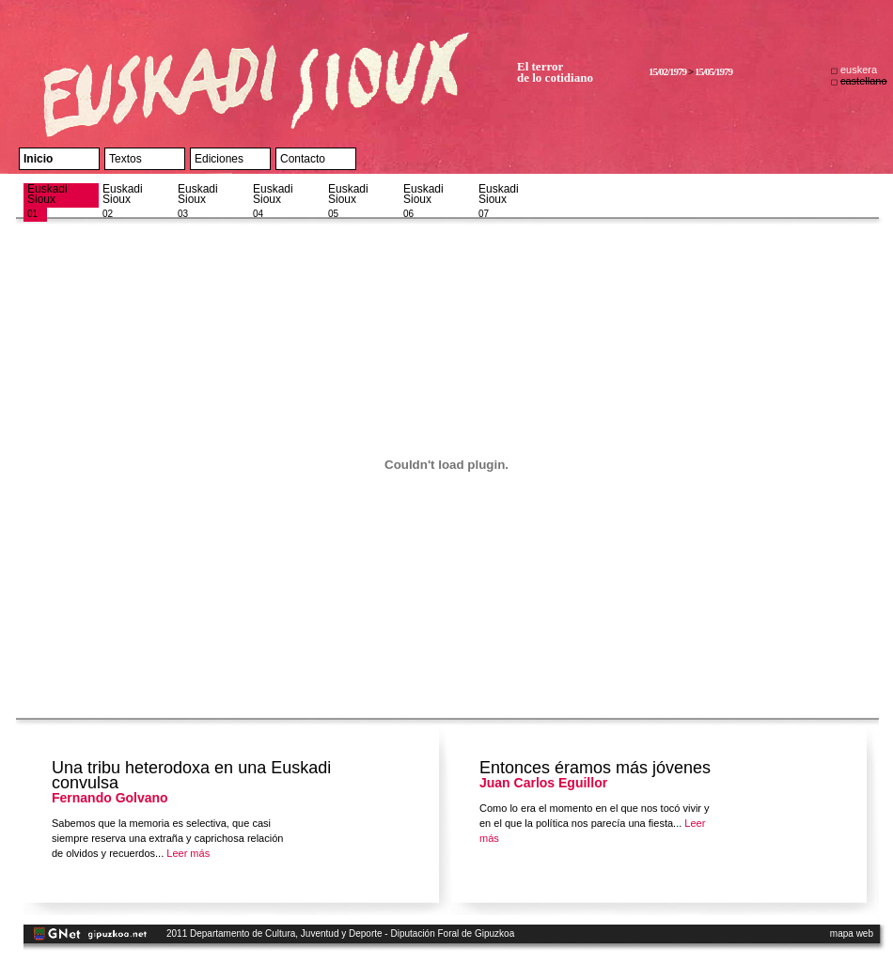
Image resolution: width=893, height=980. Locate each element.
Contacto (302, 158)
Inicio (38, 158)
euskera (858, 69)
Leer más (188, 853)
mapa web (851, 933)
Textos (125, 158)
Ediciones (219, 158)
